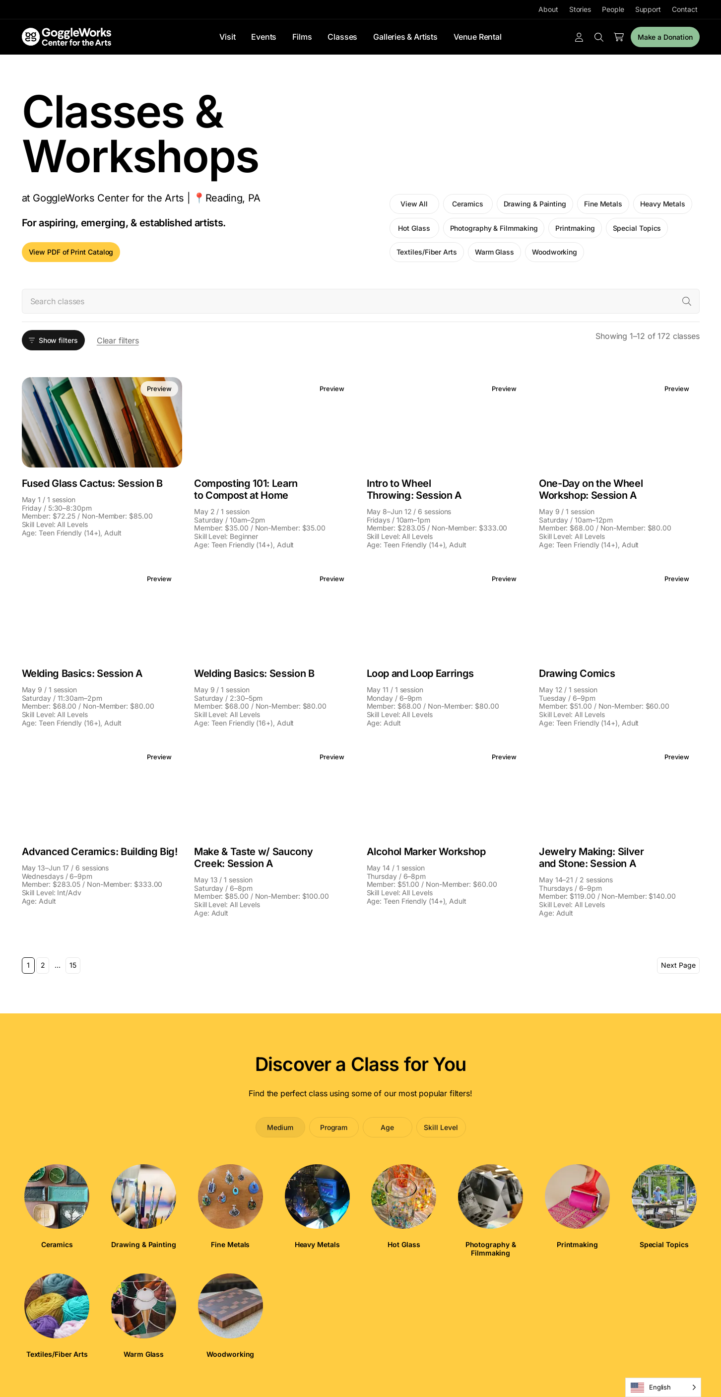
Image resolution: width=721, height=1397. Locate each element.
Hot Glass (414, 228)
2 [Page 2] (43, 965)
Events (263, 37)
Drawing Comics (577, 673)
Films (302, 37)
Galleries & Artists (405, 37)
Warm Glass (494, 252)
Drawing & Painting (535, 204)
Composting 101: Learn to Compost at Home (246, 489)
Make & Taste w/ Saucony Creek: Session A (253, 857)
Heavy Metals (662, 204)
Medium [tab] (280, 1127)
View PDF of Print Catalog (71, 252)
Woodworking (554, 252)
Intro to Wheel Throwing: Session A (414, 489)
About (548, 9)
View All (414, 204)
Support (648, 9)
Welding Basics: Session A (82, 673)
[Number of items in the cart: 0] (619, 37)
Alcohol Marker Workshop (426, 852)
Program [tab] (333, 1127)
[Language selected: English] (663, 1387)
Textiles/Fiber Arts (426, 252)
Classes (342, 37)
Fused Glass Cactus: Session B (92, 483)
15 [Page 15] (72, 965)
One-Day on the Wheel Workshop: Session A (591, 489)
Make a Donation (665, 37)
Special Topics (637, 228)
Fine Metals (603, 204)
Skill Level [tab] (441, 1127)
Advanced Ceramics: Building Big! (100, 852)
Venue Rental (478, 37)
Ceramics (467, 204)
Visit (227, 37)
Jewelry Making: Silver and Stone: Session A (591, 857)
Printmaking (574, 228)
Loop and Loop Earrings (420, 673)
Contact (684, 9)
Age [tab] (387, 1127)
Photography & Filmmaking (494, 228)
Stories (580, 9)
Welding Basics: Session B (254, 673)
